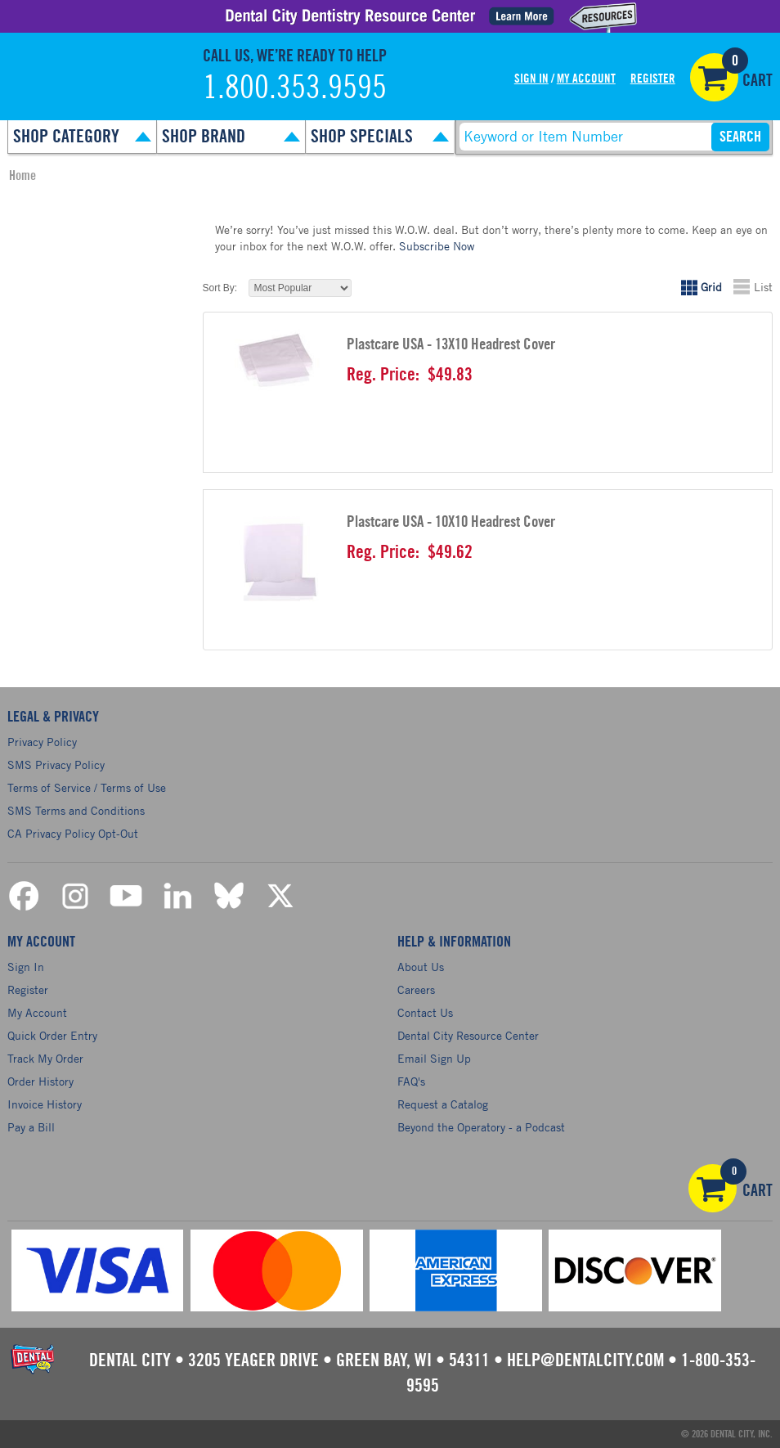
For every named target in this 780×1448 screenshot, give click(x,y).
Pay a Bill (31, 1127)
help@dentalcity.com (585, 1360)
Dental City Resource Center (468, 1035)
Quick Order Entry (52, 1035)
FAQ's (411, 1081)
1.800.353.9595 (295, 88)
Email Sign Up (434, 1058)
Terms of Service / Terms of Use (86, 787)
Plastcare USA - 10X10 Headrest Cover (451, 522)
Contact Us (425, 1012)
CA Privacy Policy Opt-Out (72, 833)
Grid (711, 287)
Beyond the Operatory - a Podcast (481, 1127)
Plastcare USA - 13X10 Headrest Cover (451, 345)
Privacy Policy (42, 742)
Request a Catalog (442, 1104)
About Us (420, 967)
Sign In (531, 79)
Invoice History (44, 1104)
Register (652, 79)
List (763, 287)
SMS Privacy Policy (56, 764)
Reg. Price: (383, 375)
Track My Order (45, 1058)
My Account (586, 79)
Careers (416, 989)
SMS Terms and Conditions (76, 810)
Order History (40, 1081)
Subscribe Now (436, 246)
